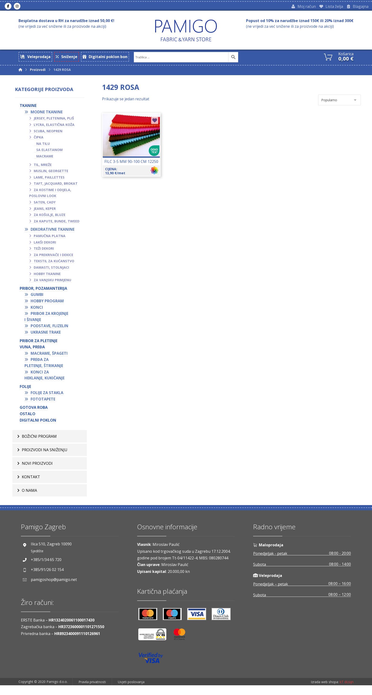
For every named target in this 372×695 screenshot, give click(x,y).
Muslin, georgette (52, 175)
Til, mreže (44, 168)
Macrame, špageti (50, 357)
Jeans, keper (46, 213)
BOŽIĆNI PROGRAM (39, 441)
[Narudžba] (339, 103)
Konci (38, 311)
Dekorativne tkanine (53, 233)
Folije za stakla (48, 397)
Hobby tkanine (48, 278)
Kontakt (31, 482)
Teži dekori (45, 252)
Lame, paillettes (50, 181)
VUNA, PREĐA (33, 351)
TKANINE (29, 109)
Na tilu (44, 148)
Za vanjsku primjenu (53, 284)
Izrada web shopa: (325, 691)
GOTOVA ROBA (35, 411)
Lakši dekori (46, 246)
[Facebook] (8, 7)
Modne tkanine (48, 116)
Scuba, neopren (49, 135)
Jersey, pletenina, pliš (55, 122)
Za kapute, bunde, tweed (57, 225)
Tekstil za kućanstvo (55, 265)
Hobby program (48, 305)
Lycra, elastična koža (55, 129)
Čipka (39, 141)
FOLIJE (26, 390)
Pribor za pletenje (39, 344)
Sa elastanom (50, 154)
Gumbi (38, 298)
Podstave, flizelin (50, 330)
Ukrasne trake (47, 336)
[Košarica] (328, 57)
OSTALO (28, 418)
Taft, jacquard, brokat (57, 187)
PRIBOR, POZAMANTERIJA (44, 292)
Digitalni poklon (39, 424)
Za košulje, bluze (50, 219)
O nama (29, 495)
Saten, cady (45, 206)
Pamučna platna (50, 240)
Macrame (45, 160)
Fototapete (44, 403)
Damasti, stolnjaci (52, 271)
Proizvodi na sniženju (44, 455)
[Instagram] (17, 7)
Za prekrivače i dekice (54, 259)
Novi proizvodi (37, 468)
